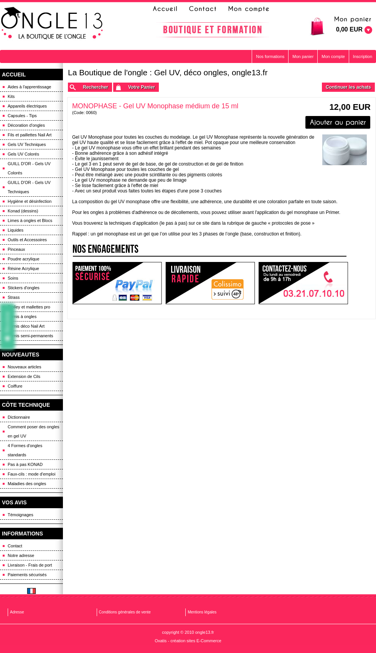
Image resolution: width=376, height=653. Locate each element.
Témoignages (20, 514)
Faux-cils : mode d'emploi (31, 474)
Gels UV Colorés (23, 154)
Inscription (362, 56)
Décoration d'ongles (26, 125)
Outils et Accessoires (27, 239)
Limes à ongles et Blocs (30, 220)
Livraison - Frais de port (30, 565)
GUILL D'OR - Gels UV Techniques (29, 187)
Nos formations (270, 56)
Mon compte (333, 56)
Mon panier (302, 56)
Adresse (17, 612)
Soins (13, 278)
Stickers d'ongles (24, 287)
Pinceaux (16, 249)
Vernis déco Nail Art (26, 326)
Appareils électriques (27, 106)
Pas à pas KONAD (25, 464)
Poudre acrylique (24, 259)
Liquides (15, 230)
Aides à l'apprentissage (29, 87)
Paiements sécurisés (27, 574)
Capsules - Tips (22, 115)
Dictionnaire (19, 417)
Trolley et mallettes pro (29, 307)
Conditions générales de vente (125, 612)
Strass (14, 297)
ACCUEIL (14, 74)
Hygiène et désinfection (29, 201)
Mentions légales (202, 612)
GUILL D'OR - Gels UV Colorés (29, 168)
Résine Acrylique (23, 268)
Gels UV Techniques (27, 144)
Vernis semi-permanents (30, 335)
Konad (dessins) (23, 211)
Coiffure (15, 386)
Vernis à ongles (22, 316)
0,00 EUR (349, 29)
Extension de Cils (24, 376)
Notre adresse (21, 555)
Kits (11, 96)
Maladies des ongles (27, 483)
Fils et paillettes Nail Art (29, 135)
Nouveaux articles (24, 367)
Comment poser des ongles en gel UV (33, 431)
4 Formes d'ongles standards (25, 450)
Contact (15, 546)
